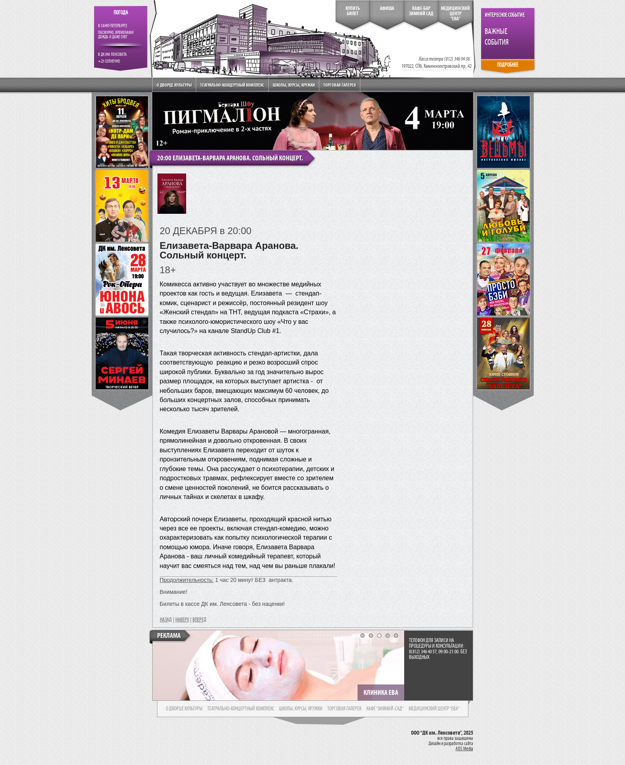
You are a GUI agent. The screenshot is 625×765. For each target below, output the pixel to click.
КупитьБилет (353, 11)
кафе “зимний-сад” (385, 709)
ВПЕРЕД (199, 620)
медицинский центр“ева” (455, 13)
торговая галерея (344, 709)
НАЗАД (166, 620)
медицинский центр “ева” (434, 709)
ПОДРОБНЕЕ (507, 64)
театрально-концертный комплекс (240, 709)
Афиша (387, 8)
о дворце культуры (184, 709)
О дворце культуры (174, 85)
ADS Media (464, 748)
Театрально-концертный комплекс (232, 85)
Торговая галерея (339, 85)
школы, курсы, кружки (300, 709)
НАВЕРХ (182, 620)
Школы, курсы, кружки (294, 85)
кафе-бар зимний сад (421, 11)
